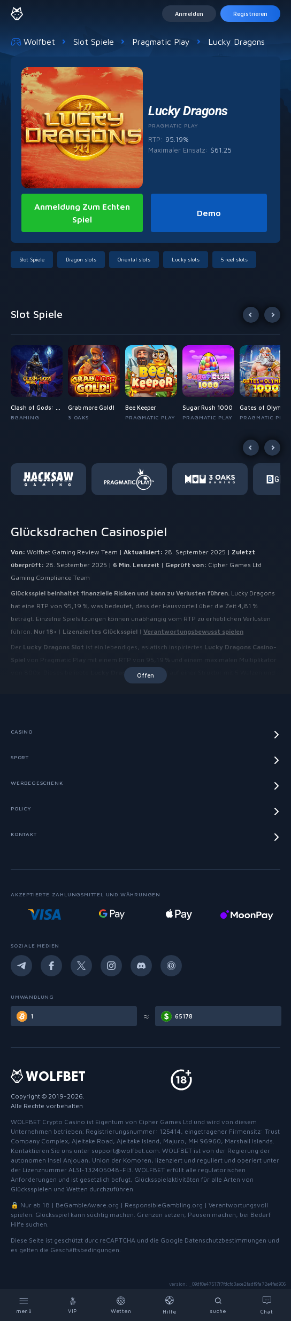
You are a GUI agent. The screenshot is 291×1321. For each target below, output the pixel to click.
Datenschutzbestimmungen (225, 1240)
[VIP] (73, 1305)
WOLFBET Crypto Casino (48, 1122)
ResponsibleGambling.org (164, 1205)
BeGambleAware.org (87, 1205)
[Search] (218, 1305)
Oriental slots (134, 259)
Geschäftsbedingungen (84, 1250)
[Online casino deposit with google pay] (179, 914)
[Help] (170, 1305)
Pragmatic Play (161, 41)
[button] (39, 383)
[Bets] (121, 1305)
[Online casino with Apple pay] (246, 914)
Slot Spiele (93, 41)
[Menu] (24, 1305)
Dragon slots (81, 259)
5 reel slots (234, 259)
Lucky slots (186, 259)
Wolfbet (33, 41)
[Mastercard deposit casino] (44, 914)
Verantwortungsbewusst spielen (193, 631)
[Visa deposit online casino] (111, 914)
